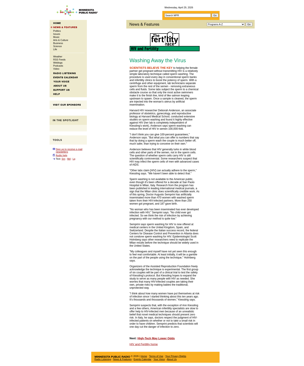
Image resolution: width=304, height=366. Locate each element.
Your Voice (159, 359)
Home (144, 356)
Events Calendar (142, 359)
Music (56, 37)
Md (68, 158)
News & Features (122, 359)
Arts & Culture (60, 40)
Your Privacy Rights (175, 356)
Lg (74, 158)
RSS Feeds (59, 59)
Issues (56, 34)
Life (55, 49)
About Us (172, 359)
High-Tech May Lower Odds (156, 338)
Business (58, 43)
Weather (57, 56)
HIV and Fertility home (144, 344)
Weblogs (58, 62)
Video (56, 68)
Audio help (61, 155)
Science (57, 46)
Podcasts (58, 65)
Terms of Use (156, 356)
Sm (63, 158)
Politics (57, 31)
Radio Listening (103, 359)
